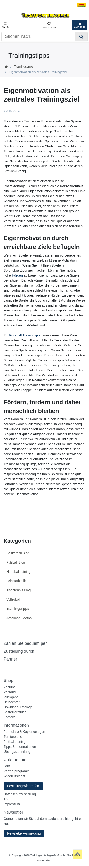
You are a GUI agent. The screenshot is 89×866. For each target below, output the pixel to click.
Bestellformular (15, 712)
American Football (19, 618)
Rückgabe (11, 697)
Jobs (7, 766)
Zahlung (10, 687)
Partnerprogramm (17, 771)
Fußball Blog (15, 562)
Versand (10, 692)
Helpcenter (12, 702)
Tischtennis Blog (18, 590)
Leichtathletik (16, 581)
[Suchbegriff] (38, 36)
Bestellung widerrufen (23, 786)
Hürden (17, 275)
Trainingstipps (23, 66)
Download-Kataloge (18, 707)
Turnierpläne (13, 737)
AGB (7, 799)
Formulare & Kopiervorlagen (24, 732)
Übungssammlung (17, 752)
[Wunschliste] (49, 25)
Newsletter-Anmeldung (24, 833)
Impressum (12, 804)
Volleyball (13, 599)
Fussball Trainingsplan (25, 335)
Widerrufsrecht (14, 776)
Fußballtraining (15, 742)
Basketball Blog (17, 553)
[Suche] (81, 36)
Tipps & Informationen (20, 747)
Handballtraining (18, 572)
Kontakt (9, 717)
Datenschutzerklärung (20, 794)
